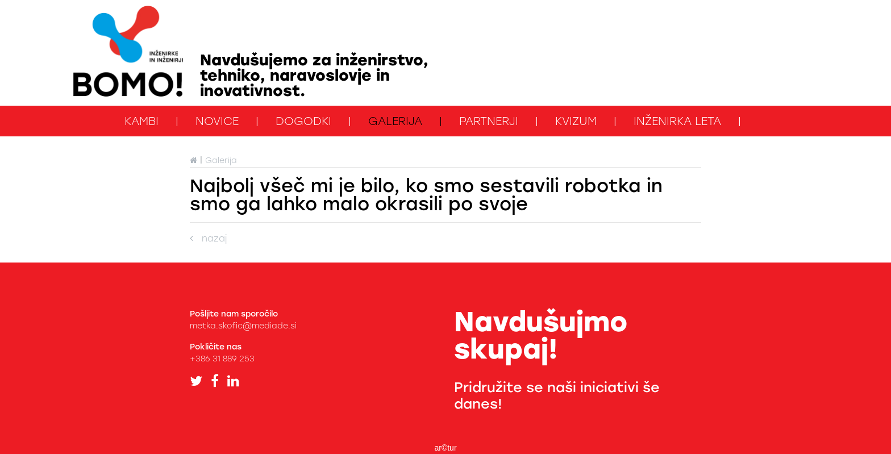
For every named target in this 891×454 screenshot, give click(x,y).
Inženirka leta (677, 121)
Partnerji (488, 121)
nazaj (208, 238)
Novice (217, 121)
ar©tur (445, 447)
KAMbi (141, 121)
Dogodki (303, 121)
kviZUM (576, 121)
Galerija (395, 121)
